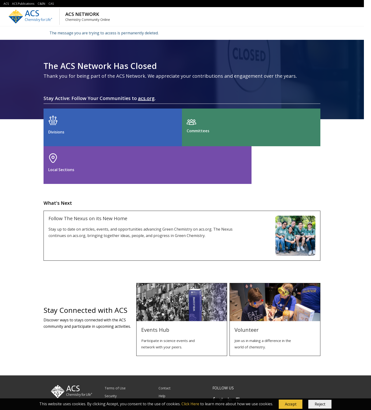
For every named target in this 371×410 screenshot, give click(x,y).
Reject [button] (320, 404)
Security (111, 358)
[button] (290, 404)
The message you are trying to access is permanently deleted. (104, 33)
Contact (165, 350)
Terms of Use (115, 350)
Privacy (110, 366)
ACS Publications (23, 4)
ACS (6, 4)
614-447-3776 (208, 388)
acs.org (146, 98)
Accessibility (114, 373)
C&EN (41, 4)
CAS (51, 4)
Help (162, 358)
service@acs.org (137, 388)
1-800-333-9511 (161, 388)
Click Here (190, 403)
